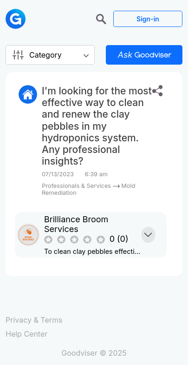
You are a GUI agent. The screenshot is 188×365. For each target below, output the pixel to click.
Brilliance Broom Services (76, 224)
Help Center (26, 333)
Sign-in (147, 19)
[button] (102, 18)
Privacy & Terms (34, 320)
